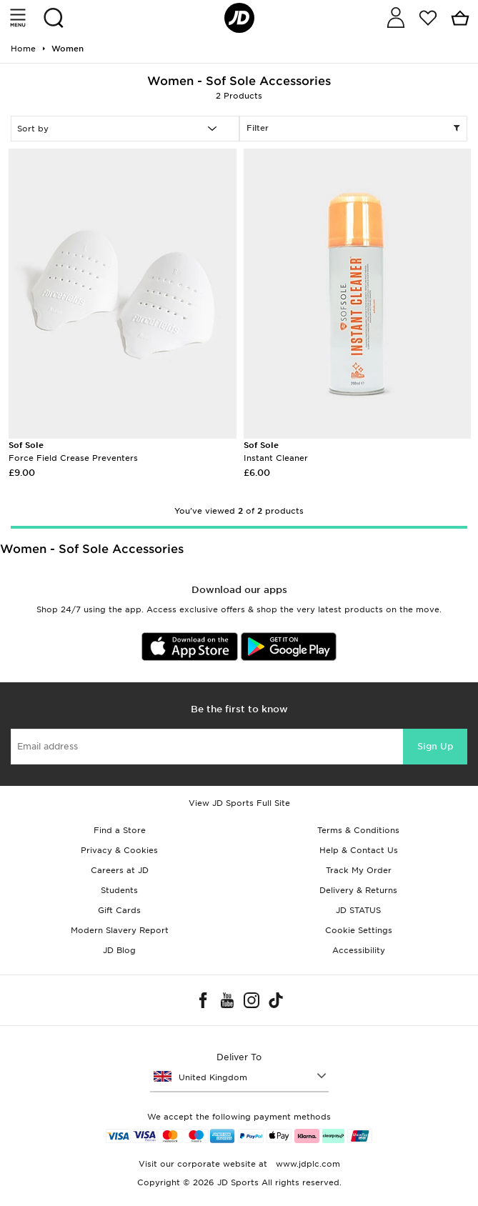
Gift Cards (119, 910)
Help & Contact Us (358, 850)
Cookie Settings (358, 930)
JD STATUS (358, 910)
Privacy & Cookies (119, 850)
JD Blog (119, 950)
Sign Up (435, 746)
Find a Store (120, 830)
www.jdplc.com (306, 1164)
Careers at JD (120, 870)
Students (119, 890)
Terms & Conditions (358, 830)
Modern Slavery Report (120, 930)
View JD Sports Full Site (239, 803)
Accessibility (358, 950)
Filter (354, 128)
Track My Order (359, 870)
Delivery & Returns (358, 890)
